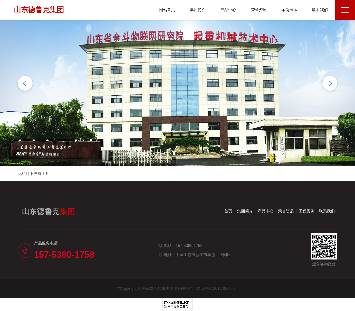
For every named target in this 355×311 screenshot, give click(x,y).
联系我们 (320, 10)
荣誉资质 (259, 10)
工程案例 (306, 211)
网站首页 (167, 10)
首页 (228, 211)
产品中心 (228, 10)
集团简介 (198, 10)
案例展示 (289, 10)
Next (329, 83)
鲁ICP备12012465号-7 (216, 288)
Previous (25, 83)
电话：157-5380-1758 (183, 245)
